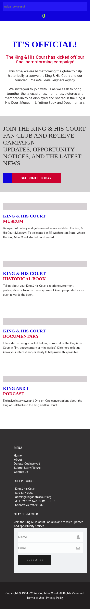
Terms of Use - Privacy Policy (45, 597)
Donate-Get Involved (27, 463)
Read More (17, 245)
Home (18, 455)
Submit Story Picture (27, 467)
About (18, 459)
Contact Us (21, 471)
